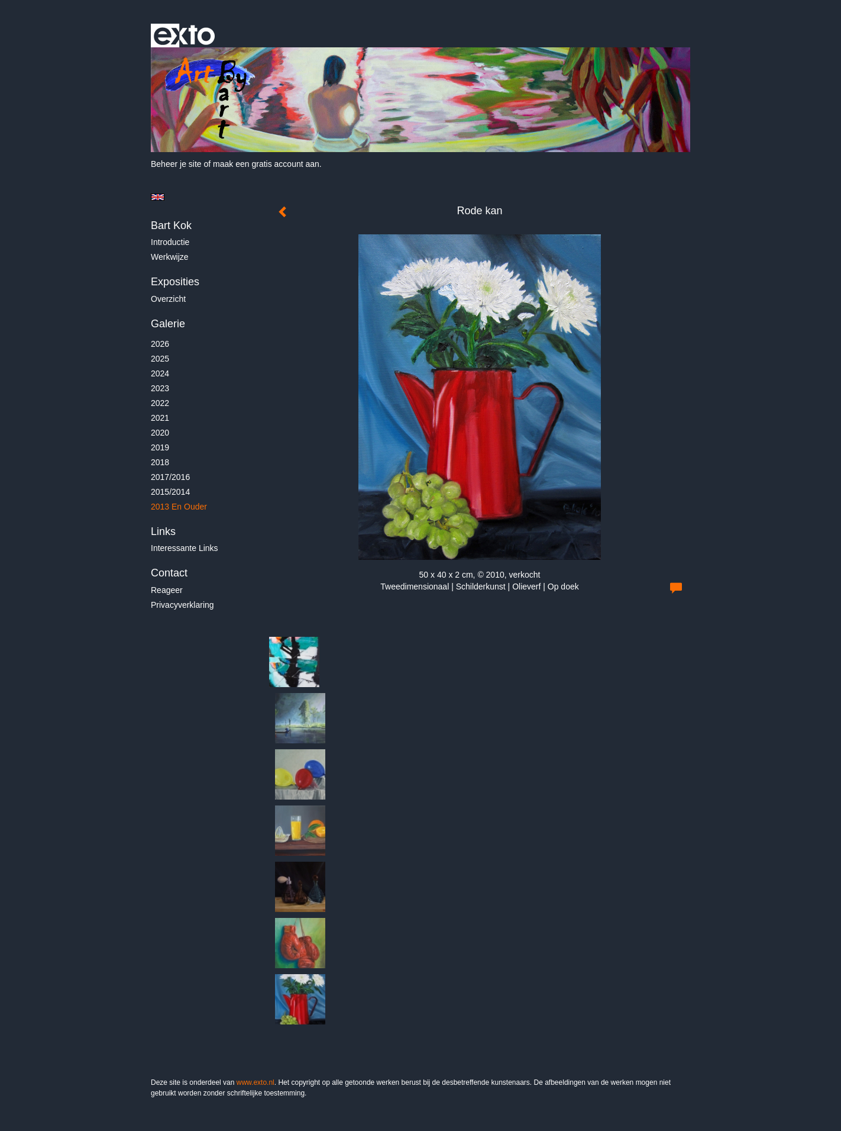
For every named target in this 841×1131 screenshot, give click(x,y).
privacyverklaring (182, 605)
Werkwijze (170, 257)
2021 (160, 418)
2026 (160, 344)
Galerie (168, 324)
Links (163, 531)
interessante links (184, 548)
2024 (160, 373)
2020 (160, 432)
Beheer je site (176, 164)
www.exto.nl (255, 1082)
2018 (160, 462)
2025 (160, 358)
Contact (169, 573)
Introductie (170, 242)
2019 (160, 447)
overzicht (168, 299)
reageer (167, 590)
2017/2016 (170, 477)
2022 (160, 403)
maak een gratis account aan (266, 164)
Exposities (175, 282)
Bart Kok (171, 225)
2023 (160, 388)
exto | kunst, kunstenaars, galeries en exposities (184, 35)
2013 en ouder (179, 506)
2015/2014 (170, 492)
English (157, 197)
